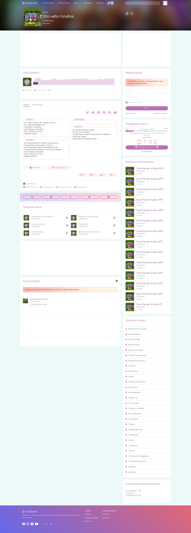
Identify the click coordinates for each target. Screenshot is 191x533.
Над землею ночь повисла (42, 216)
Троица (130, 451)
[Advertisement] (70, 49)
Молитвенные (133, 392)
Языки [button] (76, 3)
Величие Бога (133, 345)
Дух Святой (132, 371)
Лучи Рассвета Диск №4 (149, 273)
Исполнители (64, 3)
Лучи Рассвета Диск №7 (149, 241)
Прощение (132, 419)
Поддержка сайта (91, 518)
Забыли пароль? (161, 113)
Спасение (131, 445)
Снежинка (48, 20)
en (51, 524)
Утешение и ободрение (137, 456)
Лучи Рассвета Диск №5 (149, 262)
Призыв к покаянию (135, 408)
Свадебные (132, 435)
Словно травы (37, 232)
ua (46, 524)
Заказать (99, 3)
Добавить (88, 3)
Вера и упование (134, 350)
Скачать (35, 167)
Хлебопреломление (136, 461)
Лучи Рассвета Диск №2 (149, 294)
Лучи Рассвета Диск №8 (149, 231)
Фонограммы (48, 3)
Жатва (130, 377)
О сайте (88, 514)
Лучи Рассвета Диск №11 (149, 200)
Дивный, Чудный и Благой (89, 232)
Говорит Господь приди (88, 216)
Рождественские (134, 430)
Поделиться (58, 167)
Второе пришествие (136, 355)
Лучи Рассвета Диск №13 (149, 179)
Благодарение (133, 334)
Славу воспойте (38, 224)
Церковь (130, 472)
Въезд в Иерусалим (135, 361)
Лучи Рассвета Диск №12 (149, 189)
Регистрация (131, 113)
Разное (130, 424)
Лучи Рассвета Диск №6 (149, 252)
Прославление (133, 414)
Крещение (132, 387)
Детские (131, 366)
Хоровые (131, 467)
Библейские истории (136, 329)
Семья (130, 440)
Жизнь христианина (135, 382)
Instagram (106, 514)
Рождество (83, 224)
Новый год (131, 398)
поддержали (147, 152)
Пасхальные (132, 403)
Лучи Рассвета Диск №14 (150, 168)
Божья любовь (133, 339)
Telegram (105, 518)
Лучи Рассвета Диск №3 (149, 283)
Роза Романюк (29, 184)
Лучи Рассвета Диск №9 (149, 221)
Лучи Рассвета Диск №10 (149, 210)
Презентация (37, 105)
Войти (147, 108)
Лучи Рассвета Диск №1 (149, 304)
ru (42, 524)
